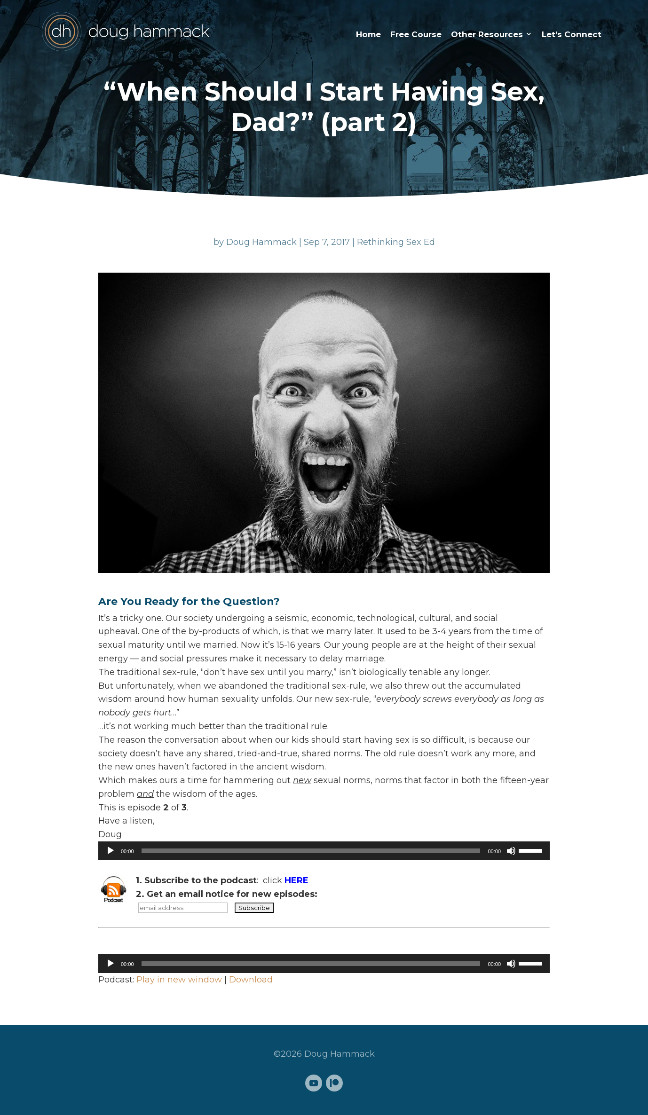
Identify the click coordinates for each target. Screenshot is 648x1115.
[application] (324, 850)
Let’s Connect (571, 34)
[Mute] (511, 851)
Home (368, 34)
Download (251, 979)
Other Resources (487, 34)
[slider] (311, 850)
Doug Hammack (261, 242)
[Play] (110, 851)
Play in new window (179, 979)
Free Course (416, 34)
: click (222, 880)
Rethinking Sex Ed (396, 242)
